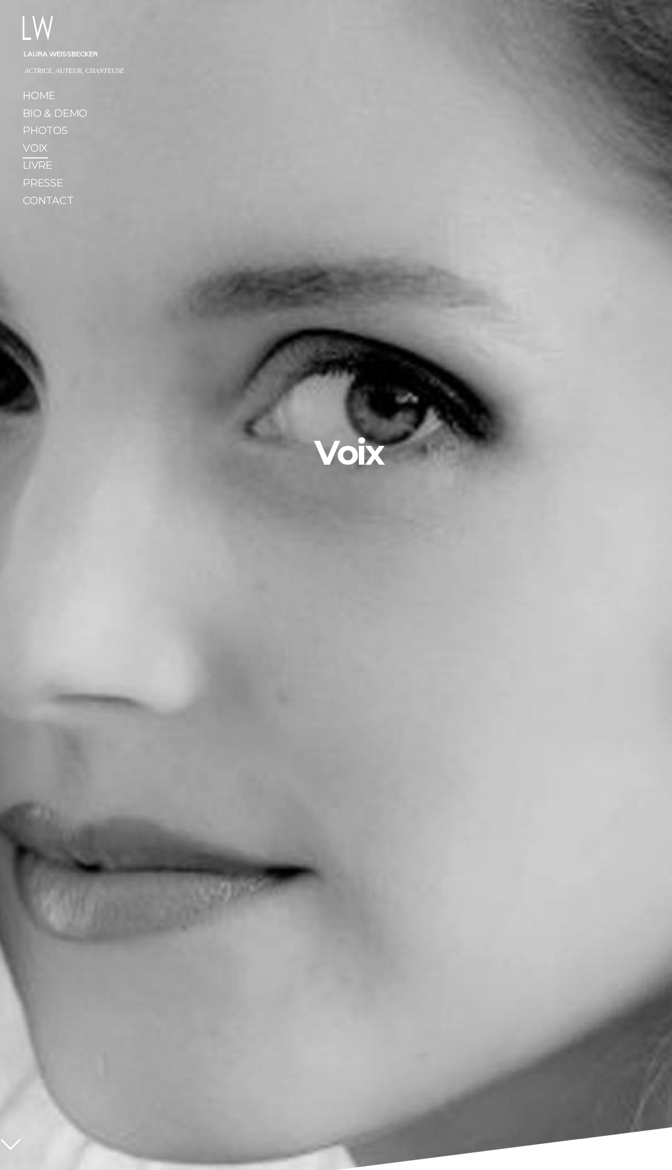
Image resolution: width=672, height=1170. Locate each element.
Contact (48, 202)
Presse (43, 184)
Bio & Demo (55, 115)
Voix (35, 150)
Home (39, 97)
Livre (37, 167)
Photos (45, 132)
